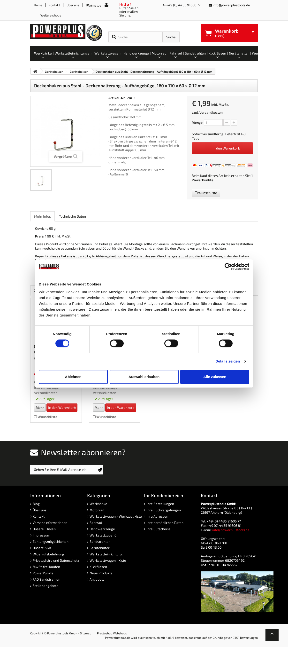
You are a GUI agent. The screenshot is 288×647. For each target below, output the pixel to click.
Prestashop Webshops (112, 633)
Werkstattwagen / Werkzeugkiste (116, 516)
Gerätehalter (100, 548)
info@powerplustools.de (231, 5)
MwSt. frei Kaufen (46, 567)
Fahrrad (96, 523)
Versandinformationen (50, 523)
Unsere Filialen (44, 529)
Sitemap (85, 633)
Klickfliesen (98, 567)
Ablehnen (73, 377)
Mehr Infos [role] (42, 216)
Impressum (41, 535)
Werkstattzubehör (104, 535)
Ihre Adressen (157, 516)
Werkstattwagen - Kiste (108, 560)
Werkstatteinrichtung (106, 554)
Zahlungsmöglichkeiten (50, 541)
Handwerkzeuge (102, 529)
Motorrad (97, 510)
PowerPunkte (202, 180)
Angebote (97, 579)
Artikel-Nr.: (117, 98)
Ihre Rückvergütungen (163, 510)
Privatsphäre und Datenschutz (56, 560)
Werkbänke (98, 504)
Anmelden (95, 5)
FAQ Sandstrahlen (46, 579)
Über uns (73, 5)
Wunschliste (206, 193)
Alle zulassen (214, 377)
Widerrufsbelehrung (48, 554)
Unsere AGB (42, 548)
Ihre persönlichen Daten (164, 523)
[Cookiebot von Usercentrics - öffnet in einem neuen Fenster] (228, 266)
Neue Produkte (101, 573)
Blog (36, 504)
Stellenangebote (45, 586)
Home (38, 5)
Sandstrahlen (100, 541)
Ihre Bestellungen (160, 504)
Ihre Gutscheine (158, 529)
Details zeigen (227, 361)
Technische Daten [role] (72, 216)
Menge (197, 122)
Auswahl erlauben (144, 377)
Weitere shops (50, 15)
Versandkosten (211, 112)
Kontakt (54, 5)
